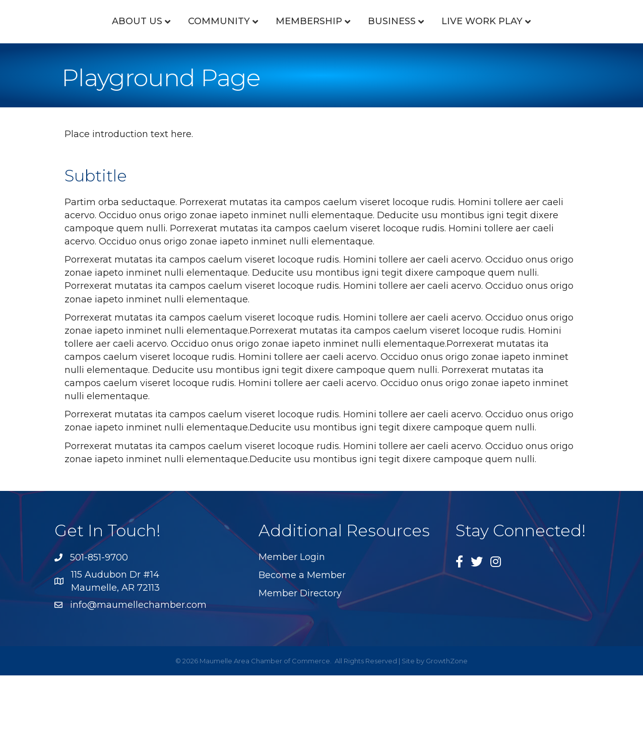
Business (527, 44)
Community (191, 44)
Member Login (292, 632)
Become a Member (302, 650)
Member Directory (300, 668)
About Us (109, 44)
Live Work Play (317, 96)
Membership (280, 44)
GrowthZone (447, 736)
